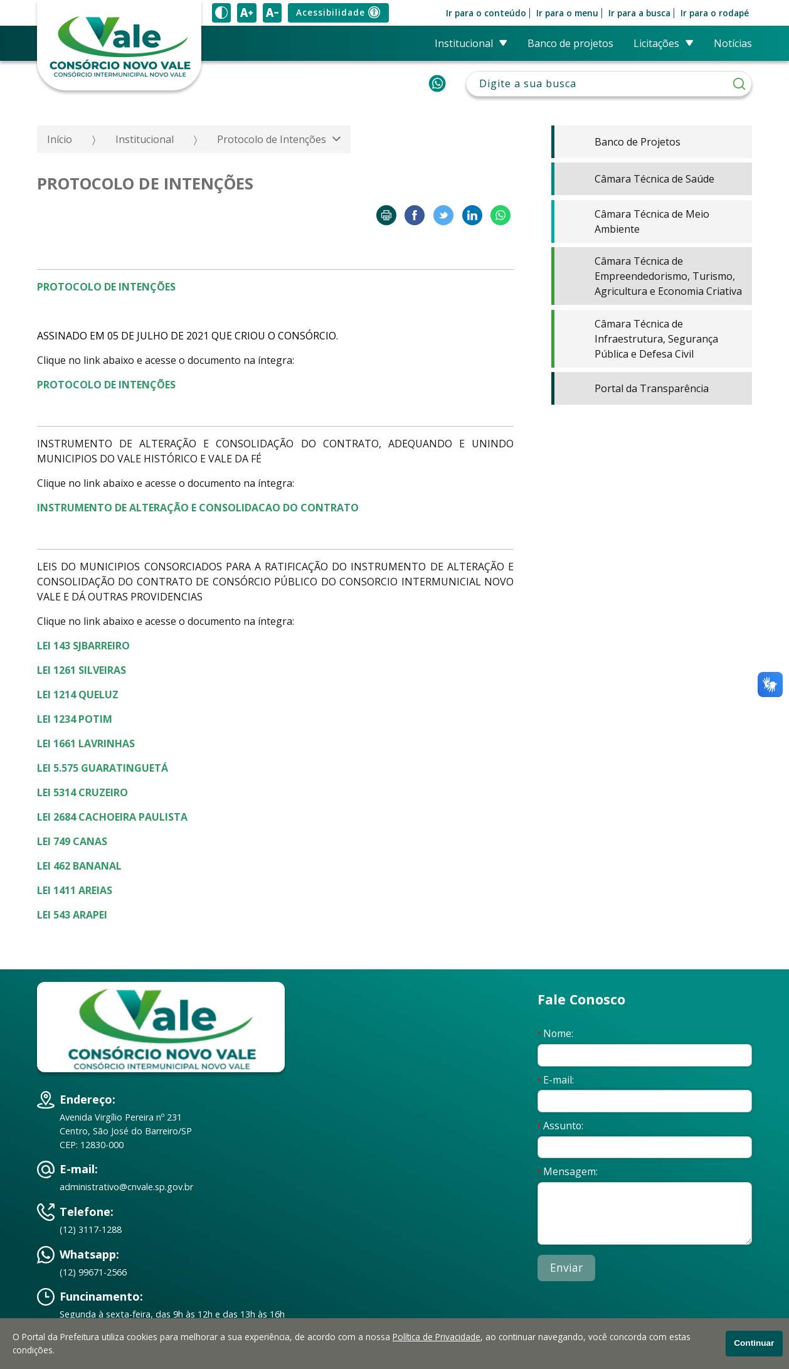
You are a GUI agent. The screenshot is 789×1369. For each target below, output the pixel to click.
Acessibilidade (338, 12)
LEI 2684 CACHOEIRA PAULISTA (112, 817)
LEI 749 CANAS (72, 841)
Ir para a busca (639, 13)
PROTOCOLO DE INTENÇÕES (106, 385)
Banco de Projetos (570, 43)
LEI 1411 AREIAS (74, 890)
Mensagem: (567, 1171)
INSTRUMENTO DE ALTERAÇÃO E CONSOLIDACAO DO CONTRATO (198, 507)
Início (59, 139)
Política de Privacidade (436, 1337)
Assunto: (560, 1125)
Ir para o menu (567, 13)
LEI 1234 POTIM (74, 719)
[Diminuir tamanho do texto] (272, 13)
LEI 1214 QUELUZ (78, 694)
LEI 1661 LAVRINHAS (86, 743)
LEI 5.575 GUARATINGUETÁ (102, 768)
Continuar (754, 1343)
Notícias (733, 43)
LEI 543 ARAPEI (72, 915)
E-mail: (555, 1080)
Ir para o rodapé (714, 13)
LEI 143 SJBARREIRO (83, 646)
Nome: (555, 1033)
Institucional (144, 139)
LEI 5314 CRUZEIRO (82, 792)
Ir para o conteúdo (486, 13)
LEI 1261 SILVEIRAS (81, 670)
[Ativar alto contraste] (221, 13)
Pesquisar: (609, 71)
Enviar (566, 1267)
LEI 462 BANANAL (79, 866)
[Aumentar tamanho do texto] (246, 13)
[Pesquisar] (739, 84)
